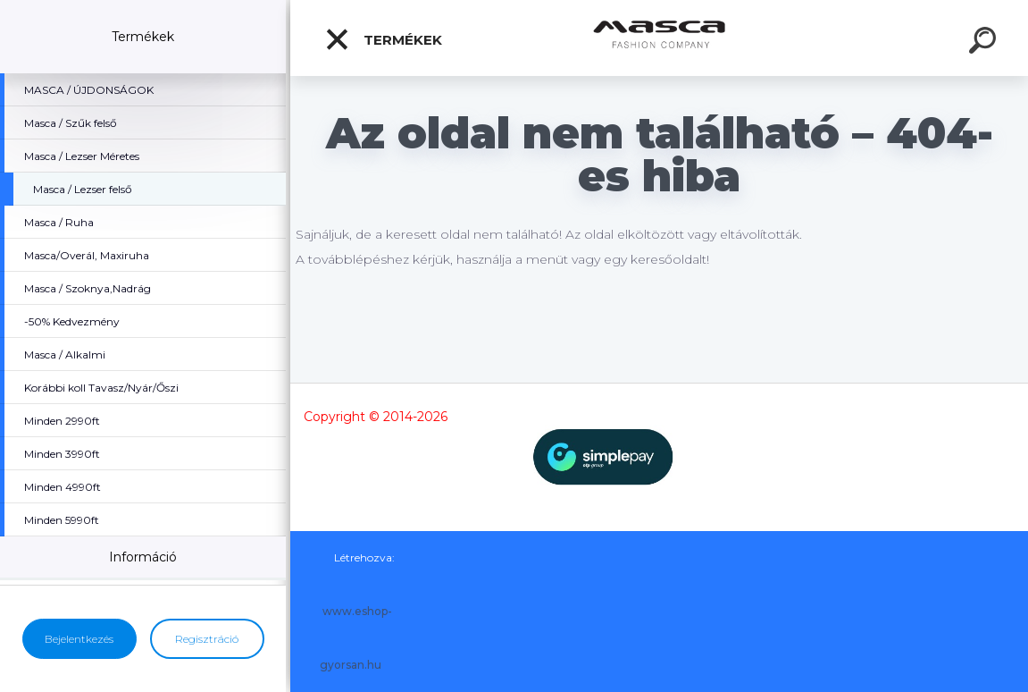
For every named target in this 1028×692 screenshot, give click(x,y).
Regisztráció (206, 639)
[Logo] (659, 38)
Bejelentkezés (79, 639)
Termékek (383, 39)
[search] (985, 42)
